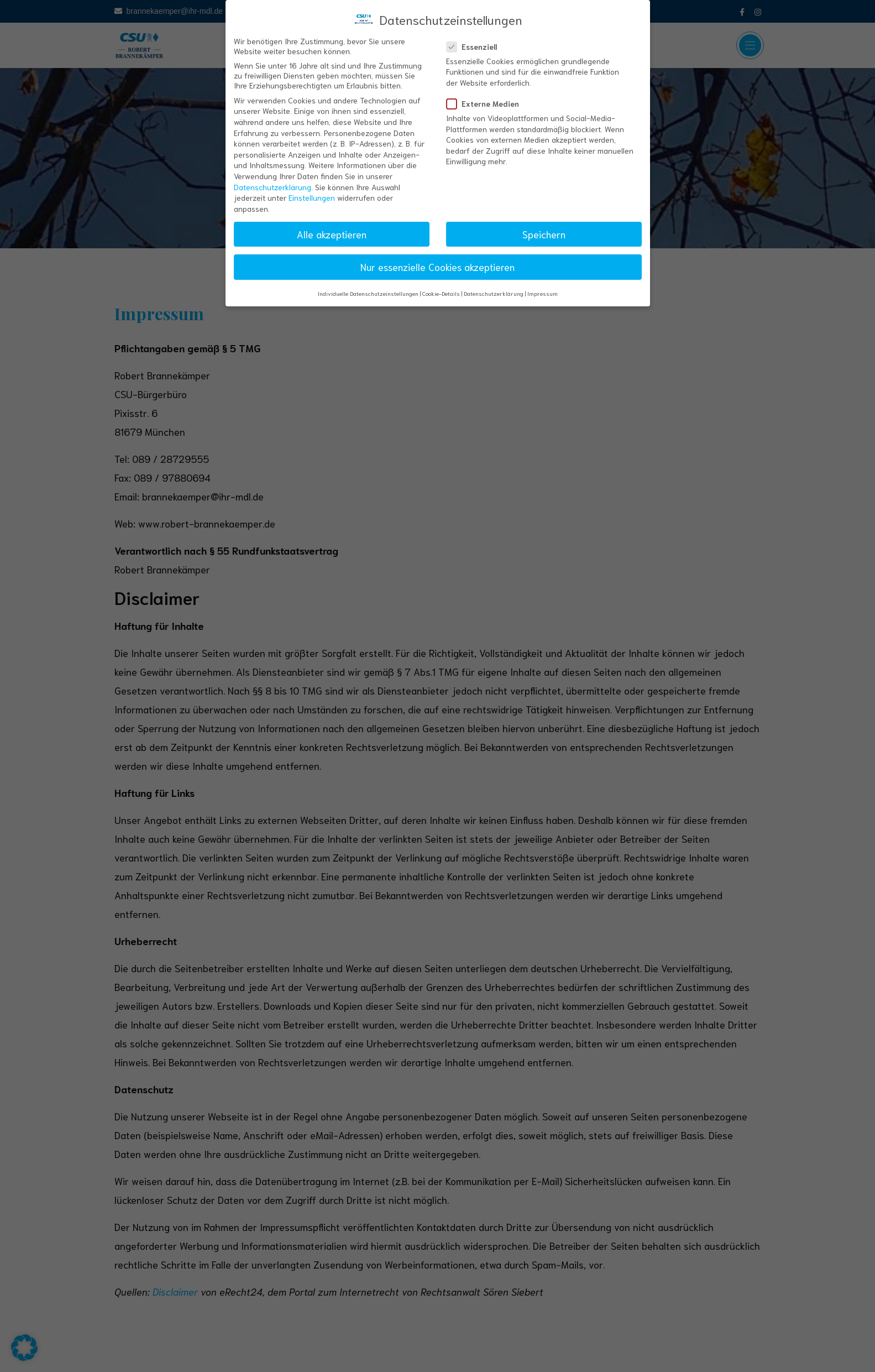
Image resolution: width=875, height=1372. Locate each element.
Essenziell (475, 39)
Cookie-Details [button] (441, 286)
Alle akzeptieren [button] (331, 226)
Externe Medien (486, 96)
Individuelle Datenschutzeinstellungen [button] (368, 286)
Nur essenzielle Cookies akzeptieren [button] (437, 259)
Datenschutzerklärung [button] (493, 286)
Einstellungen (312, 190)
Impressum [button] (542, 286)
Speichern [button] (543, 226)
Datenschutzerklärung (272, 179)
